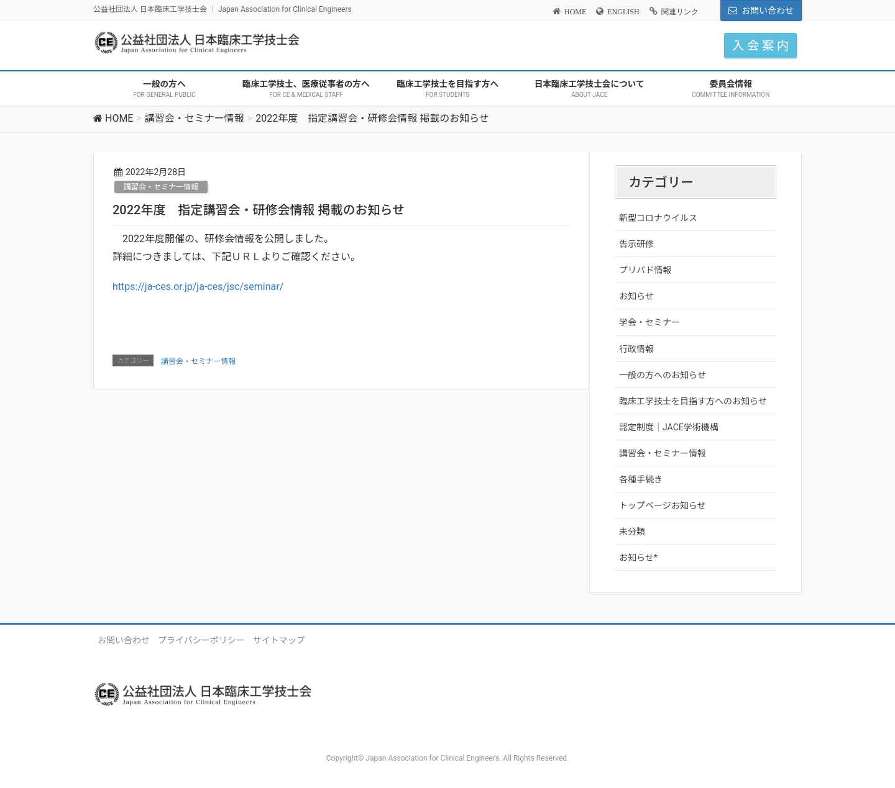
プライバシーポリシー (201, 640)
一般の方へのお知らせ (662, 375)
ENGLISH (623, 12)
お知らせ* (638, 558)
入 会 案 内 (760, 45)
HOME (575, 12)
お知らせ (636, 296)
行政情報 (636, 349)
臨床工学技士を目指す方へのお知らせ (693, 401)
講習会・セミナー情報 (161, 187)
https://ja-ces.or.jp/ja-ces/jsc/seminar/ (197, 286)
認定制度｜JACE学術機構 (668, 427)
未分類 (632, 532)
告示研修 (636, 244)
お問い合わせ (767, 11)
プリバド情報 (645, 270)
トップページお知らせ (662, 505)
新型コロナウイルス (658, 218)
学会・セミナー (649, 322)
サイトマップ (279, 640)
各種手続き (641, 479)
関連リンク (680, 12)
